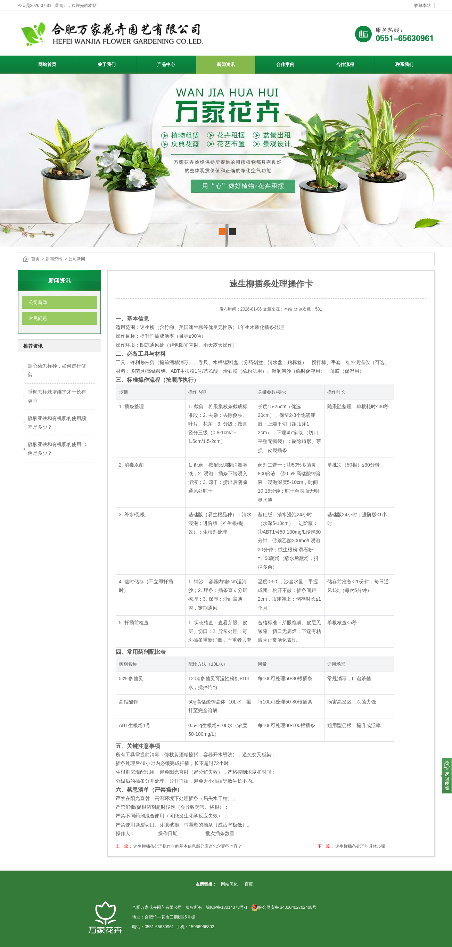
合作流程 (345, 64)
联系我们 (404, 64)
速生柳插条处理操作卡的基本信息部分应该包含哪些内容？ (187, 846)
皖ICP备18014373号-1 (226, 907)
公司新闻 (76, 258)
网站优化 (229, 884)
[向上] (446, 776)
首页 (35, 258)
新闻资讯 (235, 63)
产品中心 (175, 63)
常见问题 (38, 318)
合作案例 (285, 64)
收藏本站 (422, 5)
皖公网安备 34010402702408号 (284, 907)
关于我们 (116, 63)
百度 (249, 884)
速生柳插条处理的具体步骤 (360, 846)
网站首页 (47, 64)
